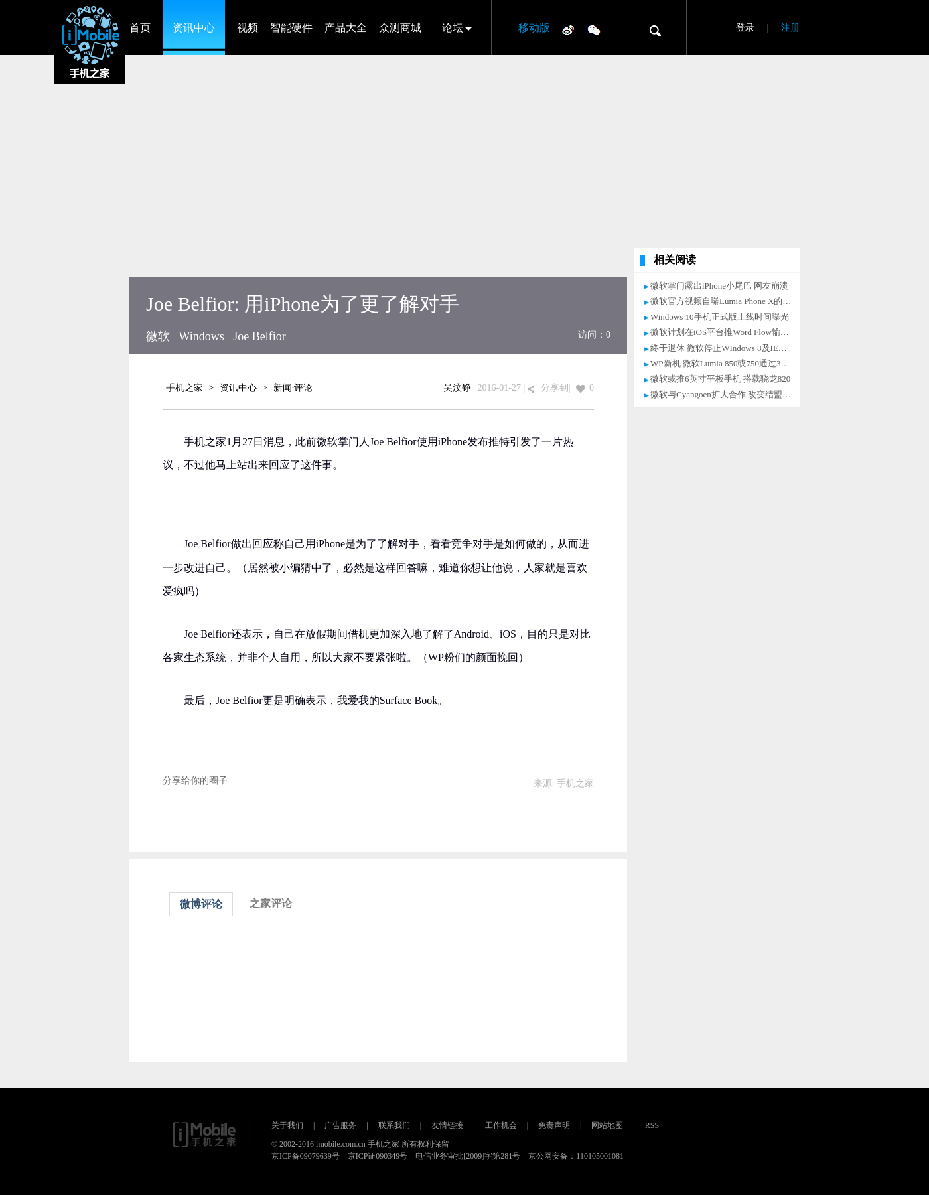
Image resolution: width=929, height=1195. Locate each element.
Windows (201, 336)
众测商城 (400, 27)
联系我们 (394, 1125)
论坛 (452, 27)
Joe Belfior (259, 336)
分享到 (555, 388)
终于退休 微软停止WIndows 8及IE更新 (723, 348)
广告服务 (340, 1125)
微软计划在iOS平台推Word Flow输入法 (724, 332)
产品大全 (345, 27)
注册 (790, 28)
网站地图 (607, 1125)
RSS (652, 1125)
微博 (568, 29)
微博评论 (201, 904)
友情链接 (447, 1125)
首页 (140, 27)
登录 (745, 28)
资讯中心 (194, 27)
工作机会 (501, 1125)
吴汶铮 (457, 388)
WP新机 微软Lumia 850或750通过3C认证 (727, 363)
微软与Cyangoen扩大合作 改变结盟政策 (725, 394)
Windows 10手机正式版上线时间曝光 (719, 317)
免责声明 (554, 1125)
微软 (158, 336)
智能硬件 (291, 27)
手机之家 (184, 388)
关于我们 (287, 1125)
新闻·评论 (293, 388)
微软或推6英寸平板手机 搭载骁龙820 (720, 379)
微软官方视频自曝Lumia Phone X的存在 (725, 301)
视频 (247, 27)
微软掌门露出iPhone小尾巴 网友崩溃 (719, 286)
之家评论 (271, 903)
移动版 (534, 27)
